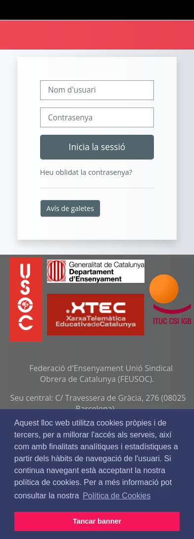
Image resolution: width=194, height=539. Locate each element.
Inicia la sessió (97, 147)
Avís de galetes (70, 208)
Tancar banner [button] (97, 521)
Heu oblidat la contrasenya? (86, 172)
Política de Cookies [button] (116, 495)
